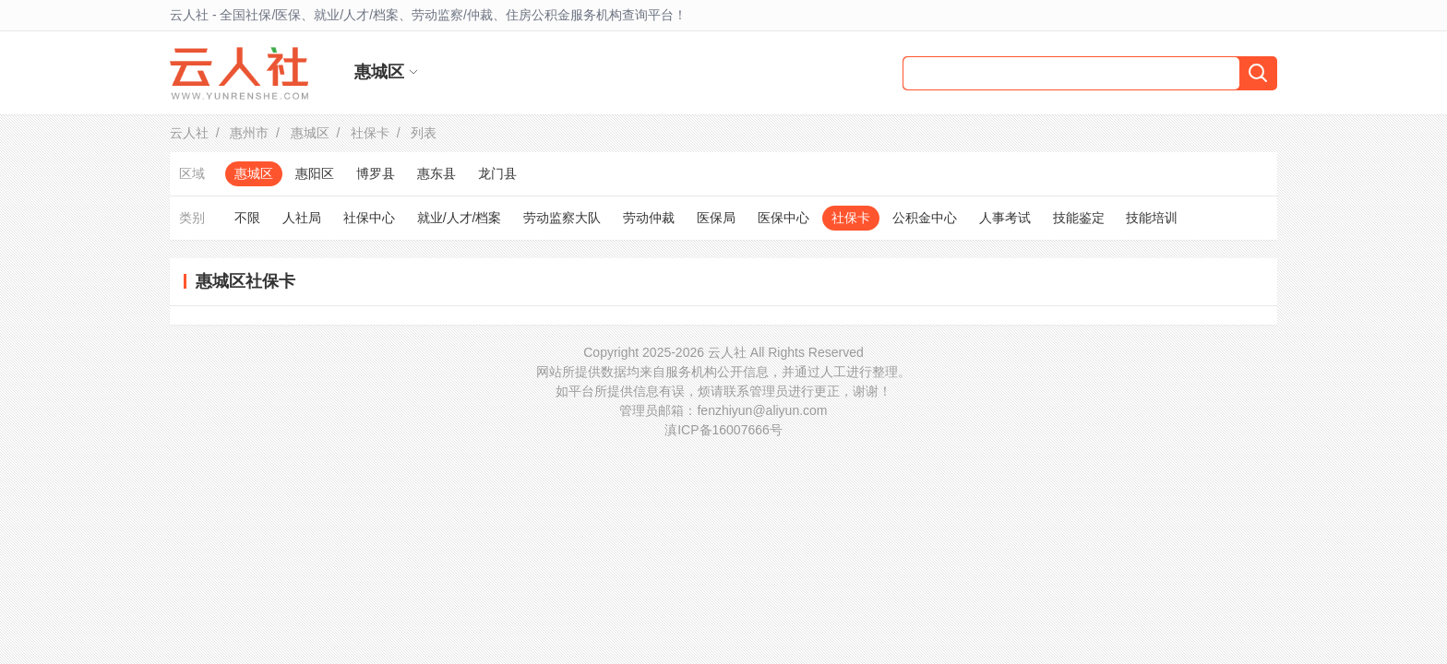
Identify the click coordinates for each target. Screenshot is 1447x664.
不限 (247, 217)
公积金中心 (924, 217)
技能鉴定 (1079, 217)
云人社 (189, 132)
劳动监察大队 (562, 217)
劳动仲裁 (649, 217)
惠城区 (310, 132)
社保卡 (370, 132)
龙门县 (497, 173)
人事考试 (1005, 217)
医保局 (716, 217)
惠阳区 (314, 173)
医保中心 (783, 217)
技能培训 (1152, 217)
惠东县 (436, 173)
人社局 (301, 217)
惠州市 (249, 132)
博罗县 (375, 173)
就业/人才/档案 (459, 217)
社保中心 (369, 217)
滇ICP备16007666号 (723, 429)
